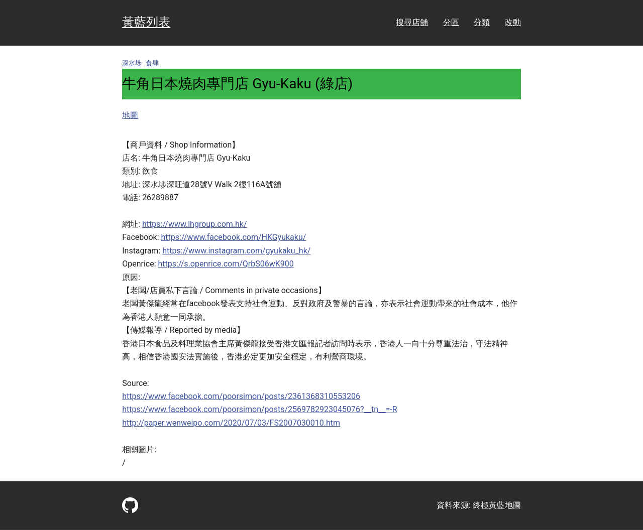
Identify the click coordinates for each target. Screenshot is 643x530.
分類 (482, 22)
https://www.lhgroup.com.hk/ (194, 224)
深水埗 (132, 63)
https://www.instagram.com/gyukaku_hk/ (236, 250)
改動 (513, 22)
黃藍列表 (146, 22)
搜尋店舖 (412, 22)
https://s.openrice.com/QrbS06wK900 (226, 264)
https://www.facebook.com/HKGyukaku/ (233, 237)
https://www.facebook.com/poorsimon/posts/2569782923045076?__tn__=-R (259, 409)
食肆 (152, 63)
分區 (451, 22)
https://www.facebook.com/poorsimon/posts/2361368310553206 (241, 396)
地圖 (130, 115)
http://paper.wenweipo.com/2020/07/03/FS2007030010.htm (231, 423)
